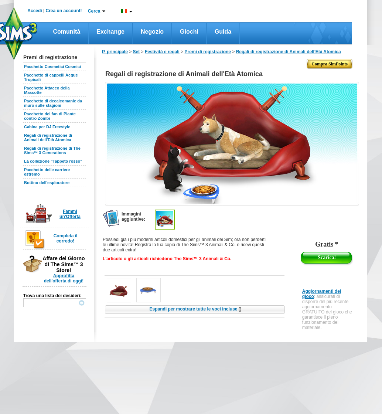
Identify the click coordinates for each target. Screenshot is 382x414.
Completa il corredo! (66, 238)
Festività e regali (162, 51)
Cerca (94, 11)
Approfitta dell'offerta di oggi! (64, 278)
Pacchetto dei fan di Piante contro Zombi (50, 116)
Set (136, 51)
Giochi (189, 31)
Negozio (152, 31)
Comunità (67, 31)
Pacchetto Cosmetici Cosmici (52, 66)
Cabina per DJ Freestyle (47, 127)
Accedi (34, 10)
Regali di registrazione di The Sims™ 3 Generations (52, 150)
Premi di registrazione (208, 51)
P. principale (115, 51)
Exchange (110, 31)
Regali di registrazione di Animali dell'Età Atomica (48, 137)
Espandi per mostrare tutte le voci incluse (195, 309)
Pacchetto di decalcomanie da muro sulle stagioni (53, 103)
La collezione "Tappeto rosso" (53, 161)
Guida (223, 31)
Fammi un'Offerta (70, 214)
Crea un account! (64, 10)
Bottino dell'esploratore (46, 182)
